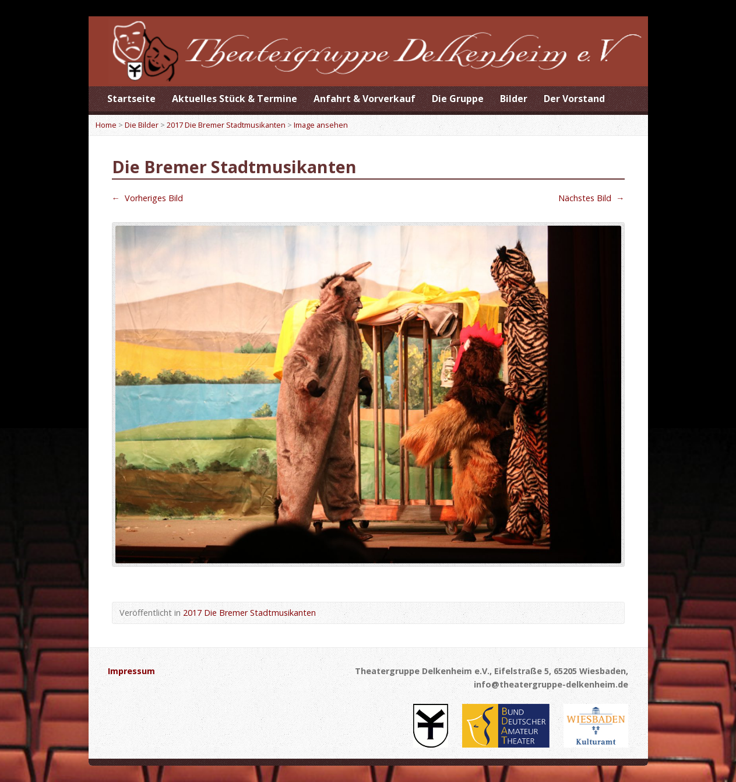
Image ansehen (321, 125)
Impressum (131, 670)
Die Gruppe (458, 98)
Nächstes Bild (591, 198)
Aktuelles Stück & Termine (234, 98)
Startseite (131, 98)
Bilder (513, 98)
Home (106, 125)
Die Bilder (142, 125)
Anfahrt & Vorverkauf (364, 98)
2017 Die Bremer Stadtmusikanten (226, 125)
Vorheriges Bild (147, 198)
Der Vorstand (574, 98)
